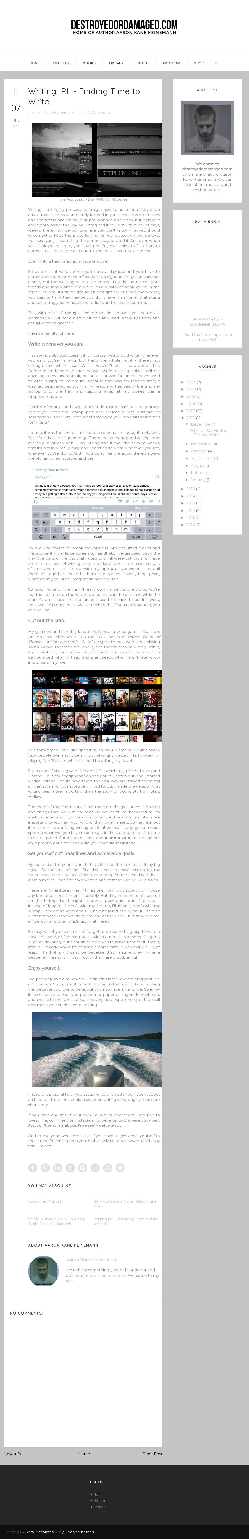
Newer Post (15, 1453)
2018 (191, 403)
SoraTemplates (40, 1532)
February (200, 472)
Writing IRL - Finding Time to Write (208, 432)
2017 (191, 410)
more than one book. (106, 1275)
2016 (191, 418)
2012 (191, 510)
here (217, 184)
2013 (191, 503)
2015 (191, 488)
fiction (100, 1500)
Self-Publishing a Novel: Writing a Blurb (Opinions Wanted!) (56, 1221)
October (199, 451)
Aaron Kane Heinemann (53, 112)
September (202, 458)
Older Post (152, 1453)
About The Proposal (45, 1201)
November (201, 444)
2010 (191, 524)
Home (84, 1453)
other (100, 1507)
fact (98, 1494)
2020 (192, 389)
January (199, 479)
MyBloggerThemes (76, 1532)
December (202, 424)
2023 (192, 382)
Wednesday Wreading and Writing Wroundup (70, 875)
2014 (191, 496)
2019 (191, 396)
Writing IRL (106, 199)
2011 (191, 517)
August (198, 465)
